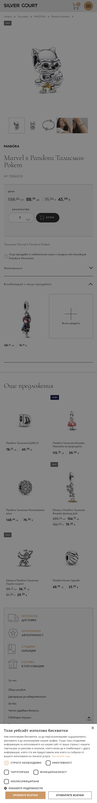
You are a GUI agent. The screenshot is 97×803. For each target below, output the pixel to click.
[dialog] (48, 401)
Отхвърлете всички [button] (70, 795)
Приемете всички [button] (25, 795)
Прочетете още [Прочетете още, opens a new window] (60, 756)
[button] (48, 788)
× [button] (92, 728)
